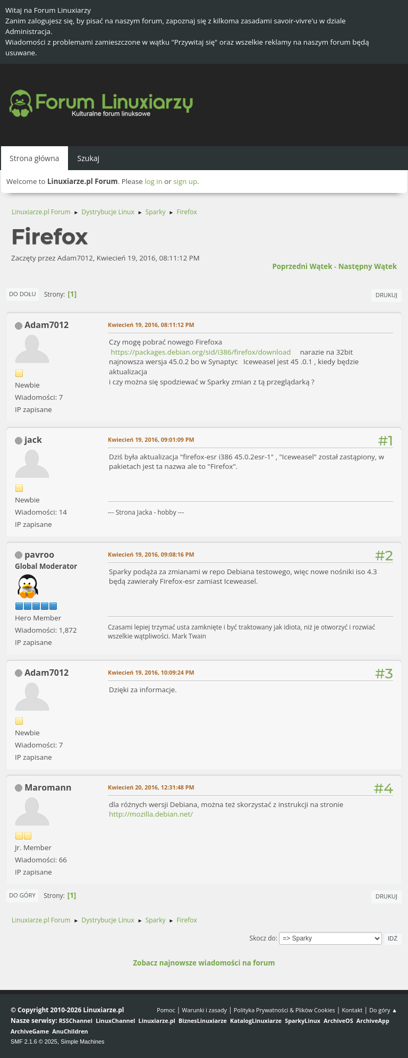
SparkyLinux (302, 1021)
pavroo (39, 554)
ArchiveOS (338, 1021)
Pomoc (166, 1010)
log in (153, 181)
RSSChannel (75, 1021)
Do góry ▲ (383, 1010)
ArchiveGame (30, 1031)
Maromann (47, 787)
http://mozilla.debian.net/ (151, 814)
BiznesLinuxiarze (202, 1021)
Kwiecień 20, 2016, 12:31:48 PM (151, 787)
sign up (185, 181)
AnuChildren (70, 1031)
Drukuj (386, 295)
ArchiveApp (372, 1021)
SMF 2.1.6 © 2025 (34, 1041)
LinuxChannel (115, 1021)
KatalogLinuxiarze (256, 1021)
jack (33, 440)
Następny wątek (367, 266)
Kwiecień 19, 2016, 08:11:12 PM (151, 325)
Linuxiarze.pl (157, 1021)
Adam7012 (46, 325)
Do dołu (22, 294)
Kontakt (352, 1010)
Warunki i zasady (204, 1010)
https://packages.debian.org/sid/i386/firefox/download (200, 352)
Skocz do (263, 938)
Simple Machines (82, 1041)
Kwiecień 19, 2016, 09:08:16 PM (151, 554)
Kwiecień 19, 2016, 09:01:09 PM (151, 439)
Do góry (22, 895)
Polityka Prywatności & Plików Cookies (284, 1010)
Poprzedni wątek (302, 266)
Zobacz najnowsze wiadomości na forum (204, 963)
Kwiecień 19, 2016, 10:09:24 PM (151, 672)
